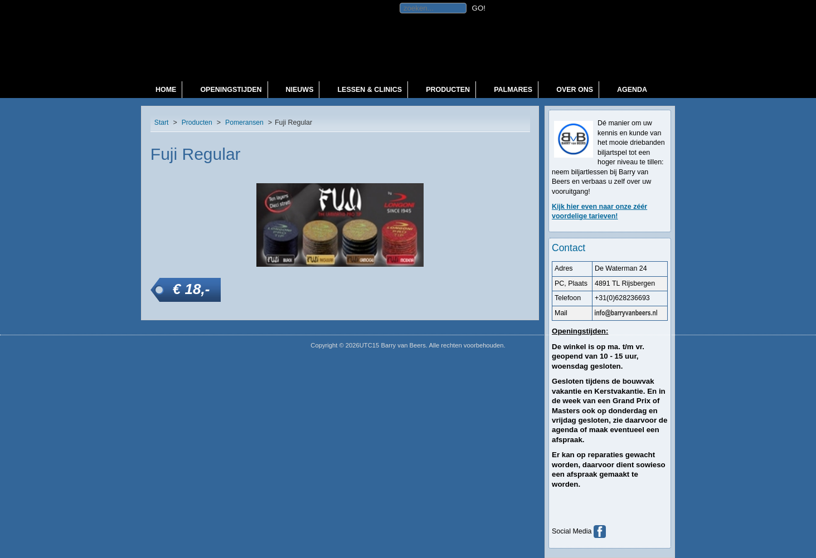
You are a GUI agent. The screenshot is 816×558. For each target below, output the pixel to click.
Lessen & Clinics (369, 90)
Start (161, 122)
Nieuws (300, 90)
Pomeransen (244, 122)
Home (166, 90)
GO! (478, 8)
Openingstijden (230, 90)
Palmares (513, 90)
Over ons (574, 90)
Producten (448, 90)
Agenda (632, 90)
